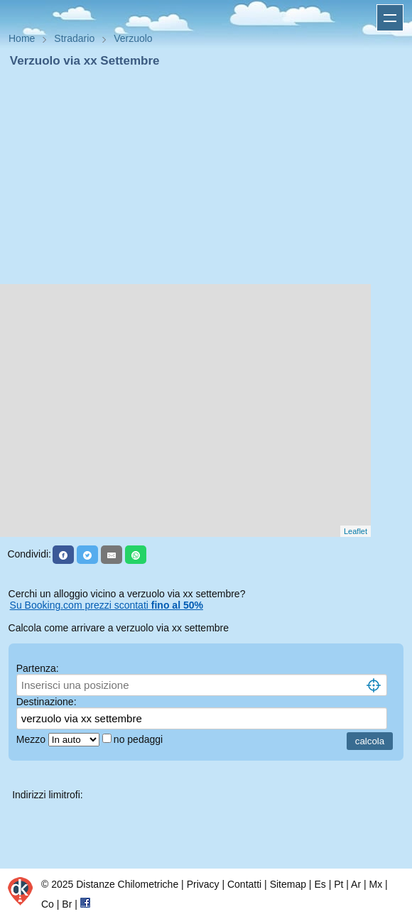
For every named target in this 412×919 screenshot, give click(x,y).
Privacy (203, 884)
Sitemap (288, 884)
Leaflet (355, 531)
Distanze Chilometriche (127, 884)
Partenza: (37, 668)
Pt (338, 884)
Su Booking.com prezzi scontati (106, 605)
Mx (375, 884)
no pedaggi (140, 739)
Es (319, 884)
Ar (356, 884)
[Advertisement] (206, 176)
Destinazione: (46, 701)
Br (67, 904)
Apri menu (389, 17)
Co (47, 904)
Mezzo (32, 739)
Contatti (244, 884)
